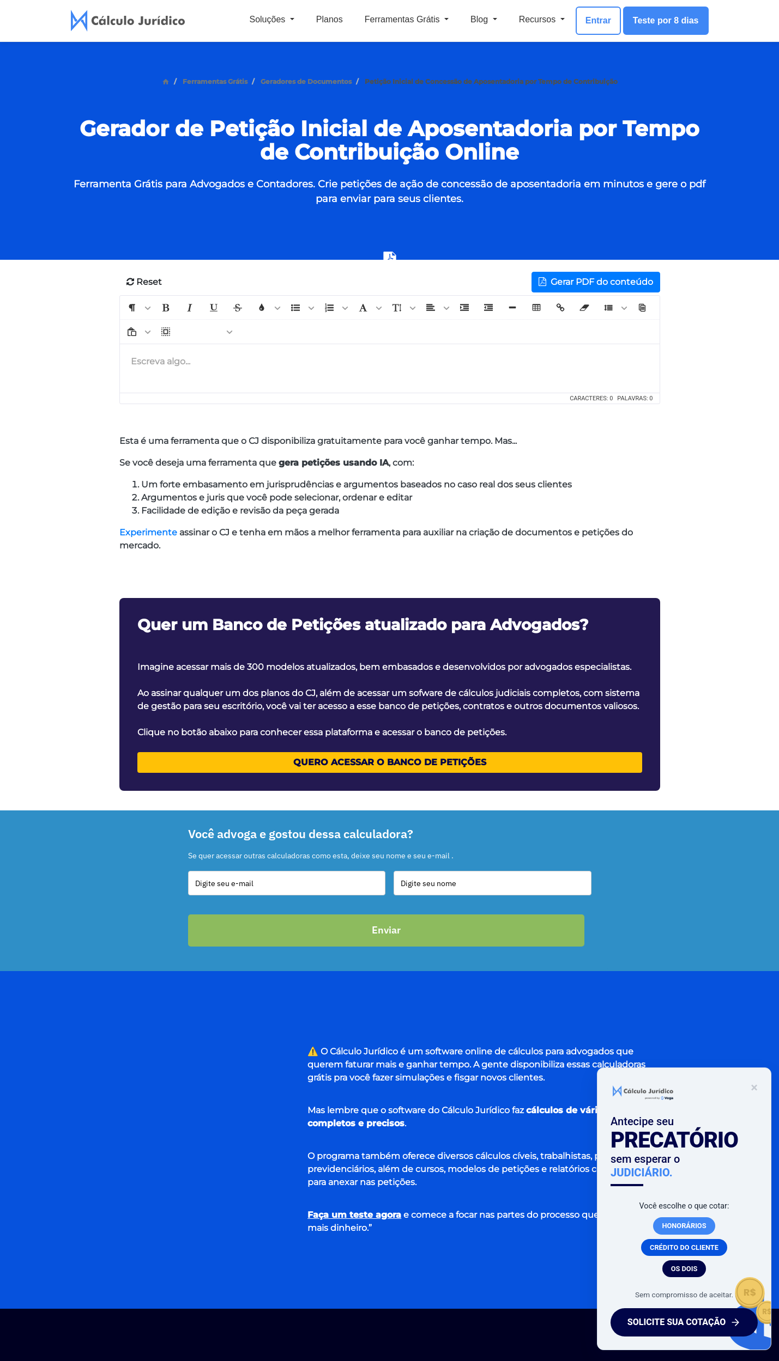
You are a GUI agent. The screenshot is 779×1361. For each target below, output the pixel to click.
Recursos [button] (538, 19)
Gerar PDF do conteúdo (596, 282)
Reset (144, 282)
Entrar (598, 20)
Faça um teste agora (354, 1215)
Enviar (386, 930)
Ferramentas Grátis (215, 81)
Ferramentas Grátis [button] (403, 19)
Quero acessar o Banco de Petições (389, 762)
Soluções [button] (268, 19)
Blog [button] (480, 19)
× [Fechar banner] (750, 1087)
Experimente (148, 532)
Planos (329, 19)
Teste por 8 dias (666, 20)
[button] (132, 308)
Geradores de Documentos (306, 81)
